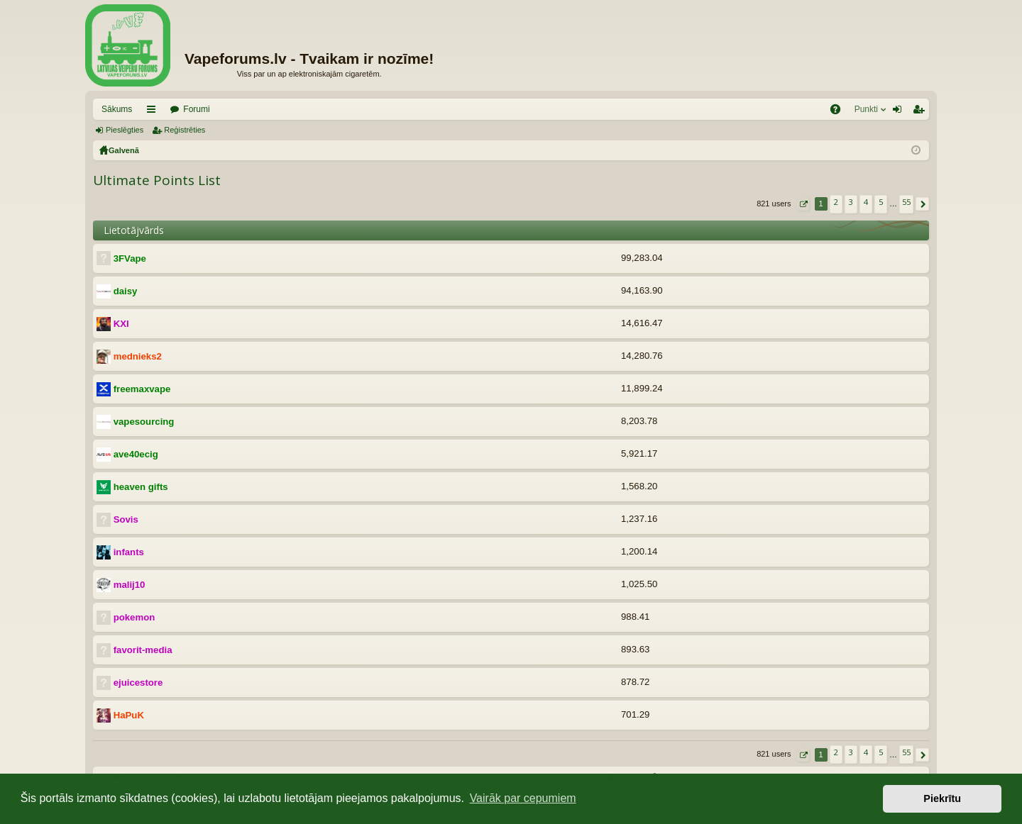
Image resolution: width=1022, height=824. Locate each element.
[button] (803, 204)
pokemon (134, 617)
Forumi (196, 109)
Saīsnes (154, 112)
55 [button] (906, 201)
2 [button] (836, 201)
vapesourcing (144, 421)
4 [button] (866, 201)
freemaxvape (142, 389)
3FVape (130, 258)
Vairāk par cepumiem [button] (523, 798)
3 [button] (851, 201)
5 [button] (881, 201)
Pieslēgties (124, 130)
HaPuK (129, 715)
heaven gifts (141, 486)
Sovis (126, 519)
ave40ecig (136, 454)
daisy (126, 291)
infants (129, 552)
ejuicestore (138, 682)
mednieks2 (138, 356)
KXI (121, 323)
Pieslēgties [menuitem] (900, 112)
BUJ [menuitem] (840, 112)
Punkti (866, 109)
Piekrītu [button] (942, 798)
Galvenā (124, 150)
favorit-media (143, 650)
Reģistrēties (184, 130)
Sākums (116, 109)
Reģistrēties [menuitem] (921, 112)
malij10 (129, 584)
